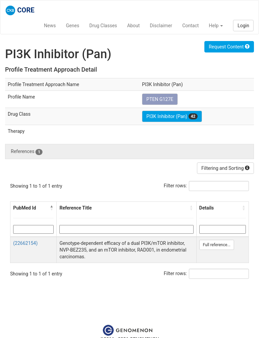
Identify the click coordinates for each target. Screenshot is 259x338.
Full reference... (217, 244)
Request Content (229, 46)
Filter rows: (175, 185)
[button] (52, 207)
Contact (190, 25)
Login (243, 25)
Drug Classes (103, 25)
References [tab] (26, 152)
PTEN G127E (159, 99)
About (133, 25)
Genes (72, 25)
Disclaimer (161, 25)
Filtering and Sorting (225, 168)
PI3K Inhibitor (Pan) (172, 116)
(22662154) (25, 243)
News (50, 25)
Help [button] (216, 25)
